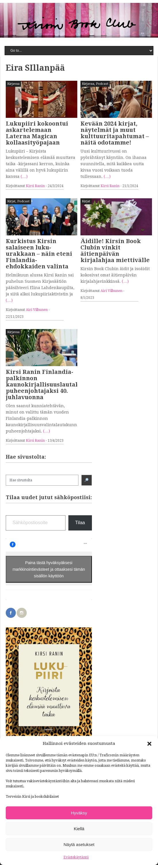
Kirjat (11, 201)
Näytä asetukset (79, 844)
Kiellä (79, 828)
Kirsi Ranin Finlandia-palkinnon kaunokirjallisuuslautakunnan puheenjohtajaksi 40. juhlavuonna (52, 384)
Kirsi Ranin (35, 186)
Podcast (102, 84)
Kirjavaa (13, 84)
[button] (149, 744)
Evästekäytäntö (76, 857)
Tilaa (80, 522)
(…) (24, 176)
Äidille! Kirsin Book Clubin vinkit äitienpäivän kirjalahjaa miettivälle (115, 251)
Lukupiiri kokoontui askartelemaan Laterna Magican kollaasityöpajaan (37, 133)
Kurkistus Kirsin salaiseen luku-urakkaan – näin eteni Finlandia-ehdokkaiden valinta (39, 254)
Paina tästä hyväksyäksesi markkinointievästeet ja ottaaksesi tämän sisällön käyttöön (49, 569)
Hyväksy (79, 812)
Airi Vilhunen (37, 310)
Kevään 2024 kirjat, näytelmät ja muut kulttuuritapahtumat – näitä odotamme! (114, 133)
